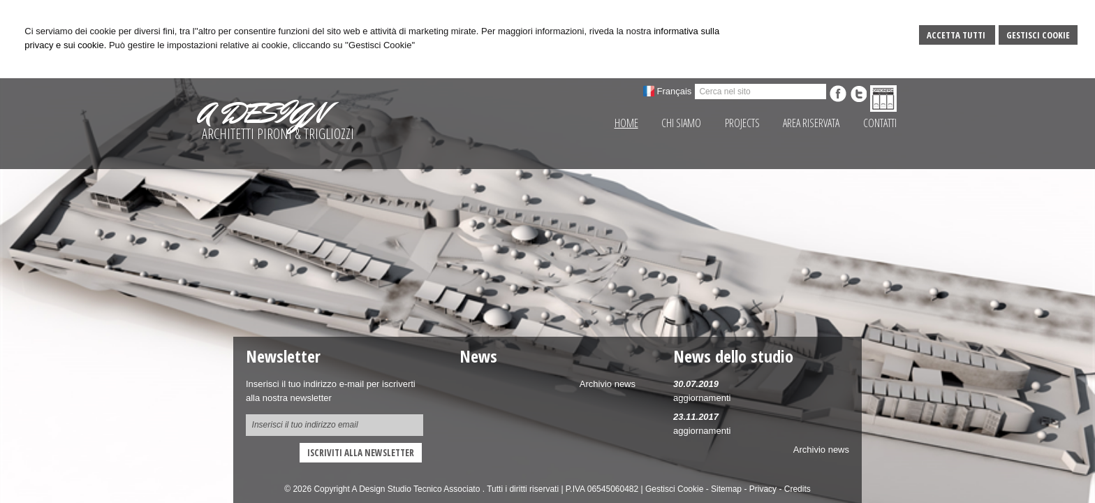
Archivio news (821, 449)
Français (674, 91)
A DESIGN (261, 113)
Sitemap (726, 489)
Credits (797, 489)
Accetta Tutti (957, 35)
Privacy (763, 489)
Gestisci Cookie (1038, 35)
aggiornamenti (701, 398)
